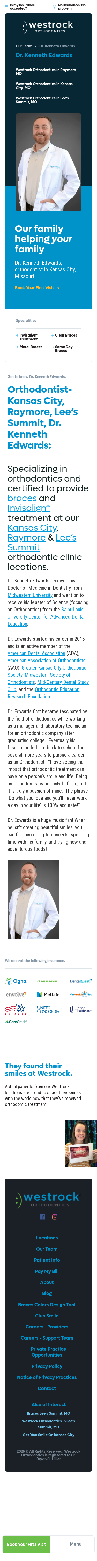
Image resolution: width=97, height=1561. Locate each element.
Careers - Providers (47, 1327)
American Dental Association (36, 653)
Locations (47, 1238)
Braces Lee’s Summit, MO (48, 1413)
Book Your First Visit (26, 1544)
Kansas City (32, 528)
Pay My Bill (47, 1271)
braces (22, 498)
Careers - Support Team (47, 1338)
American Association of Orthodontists (46, 660)
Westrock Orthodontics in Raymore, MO (46, 72)
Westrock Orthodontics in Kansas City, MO (44, 86)
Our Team (24, 46)
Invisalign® (29, 508)
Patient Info (47, 1260)
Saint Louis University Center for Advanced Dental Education (46, 616)
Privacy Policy (47, 1366)
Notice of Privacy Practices (47, 1377)
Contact (47, 1389)
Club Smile (47, 1316)
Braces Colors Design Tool (47, 1305)
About (47, 1282)
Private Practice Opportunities (48, 1352)
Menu (79, 1544)
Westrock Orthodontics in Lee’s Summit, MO (42, 100)
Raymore (27, 537)
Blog (47, 1294)
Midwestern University (30, 595)
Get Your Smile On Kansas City (48, 1435)
